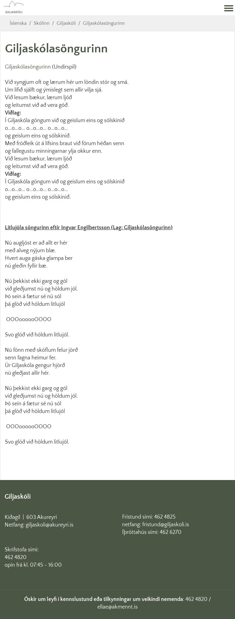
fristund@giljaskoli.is (165, 525)
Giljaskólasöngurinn (104, 23)
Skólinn (42, 23)
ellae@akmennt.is (117, 607)
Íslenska (18, 23)
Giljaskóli (66, 23)
